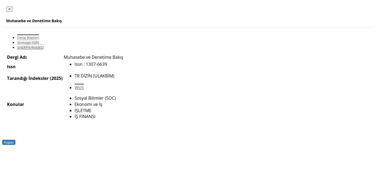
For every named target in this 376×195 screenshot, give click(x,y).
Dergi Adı (17, 57)
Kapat (9, 142)
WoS (79, 87)
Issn (11, 67)
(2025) (56, 78)
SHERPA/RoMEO (30, 47)
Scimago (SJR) (28, 42)
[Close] (9, 9)
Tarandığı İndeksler (28, 78)
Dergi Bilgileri (28, 37)
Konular (15, 104)
